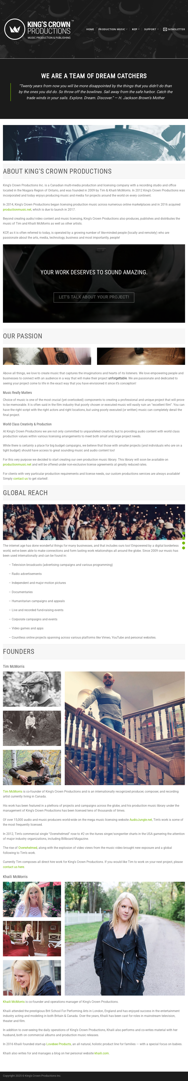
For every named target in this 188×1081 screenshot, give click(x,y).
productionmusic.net (17, 209)
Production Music (113, 29)
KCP (136, 29)
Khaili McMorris (14, 1002)
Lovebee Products (58, 1044)
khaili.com (101, 1053)
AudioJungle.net (141, 820)
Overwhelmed (27, 848)
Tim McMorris (12, 791)
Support (151, 29)
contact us (20, 478)
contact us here (13, 867)
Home (90, 29)
